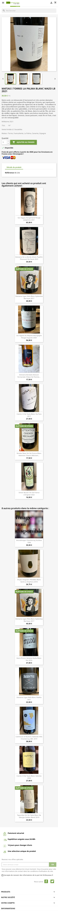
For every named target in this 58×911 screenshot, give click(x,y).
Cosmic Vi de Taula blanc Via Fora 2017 (29, 415)
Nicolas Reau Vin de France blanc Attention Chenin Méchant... (29, 454)
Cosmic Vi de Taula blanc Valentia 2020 (29, 777)
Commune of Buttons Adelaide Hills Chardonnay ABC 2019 (29, 738)
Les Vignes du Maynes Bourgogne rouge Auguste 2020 (29, 336)
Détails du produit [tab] (14, 167)
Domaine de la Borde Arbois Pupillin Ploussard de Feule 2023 (29, 258)
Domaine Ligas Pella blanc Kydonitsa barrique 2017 (29, 297)
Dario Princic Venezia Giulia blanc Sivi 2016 (29, 659)
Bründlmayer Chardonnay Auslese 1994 (29, 541)
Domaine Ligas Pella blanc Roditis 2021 (29, 698)
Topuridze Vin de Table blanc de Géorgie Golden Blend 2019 (29, 816)
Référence (9, 173)
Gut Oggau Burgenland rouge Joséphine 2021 (29, 219)
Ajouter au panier (23, 142)
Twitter (52, 881)
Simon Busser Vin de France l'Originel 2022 (29, 493)
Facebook (46, 881)
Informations (8, 908)
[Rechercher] (29, 10)
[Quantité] (4, 142)
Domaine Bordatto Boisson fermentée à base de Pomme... (29, 376)
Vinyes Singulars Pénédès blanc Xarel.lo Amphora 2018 (29, 581)
